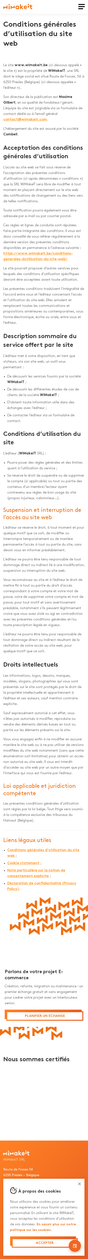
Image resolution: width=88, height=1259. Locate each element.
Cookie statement (23, 863)
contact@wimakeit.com (25, 119)
